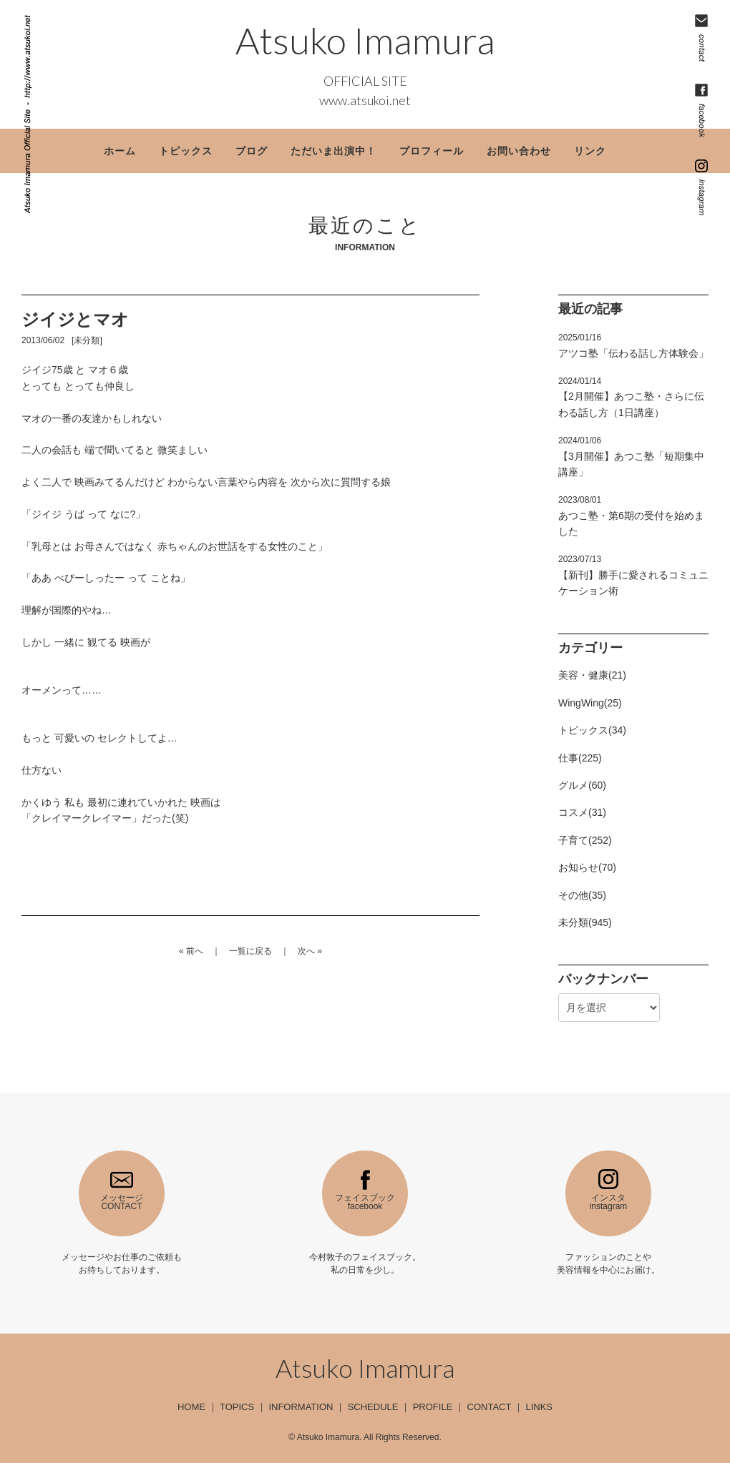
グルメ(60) (582, 785)
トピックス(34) (592, 730)
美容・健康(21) (592, 675)
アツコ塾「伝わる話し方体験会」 (633, 345)
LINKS (539, 1407)
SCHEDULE (373, 1407)
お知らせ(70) (587, 867)
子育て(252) (585, 840)
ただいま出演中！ (333, 151)
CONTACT (489, 1407)
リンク (590, 151)
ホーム (120, 151)
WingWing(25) (590, 703)
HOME (191, 1407)
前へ (194, 951)
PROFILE (433, 1407)
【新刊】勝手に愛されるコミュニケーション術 (633, 575)
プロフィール (431, 151)
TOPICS (237, 1407)
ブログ (251, 151)
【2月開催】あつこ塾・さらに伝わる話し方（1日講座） (631, 397)
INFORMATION (300, 1407)
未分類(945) (585, 922)
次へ (306, 951)
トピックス (186, 151)
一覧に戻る (250, 951)
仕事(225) (580, 758)
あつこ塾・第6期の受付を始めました (631, 516)
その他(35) (582, 895)
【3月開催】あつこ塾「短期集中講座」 (631, 456)
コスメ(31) (582, 812)
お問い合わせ (519, 151)
